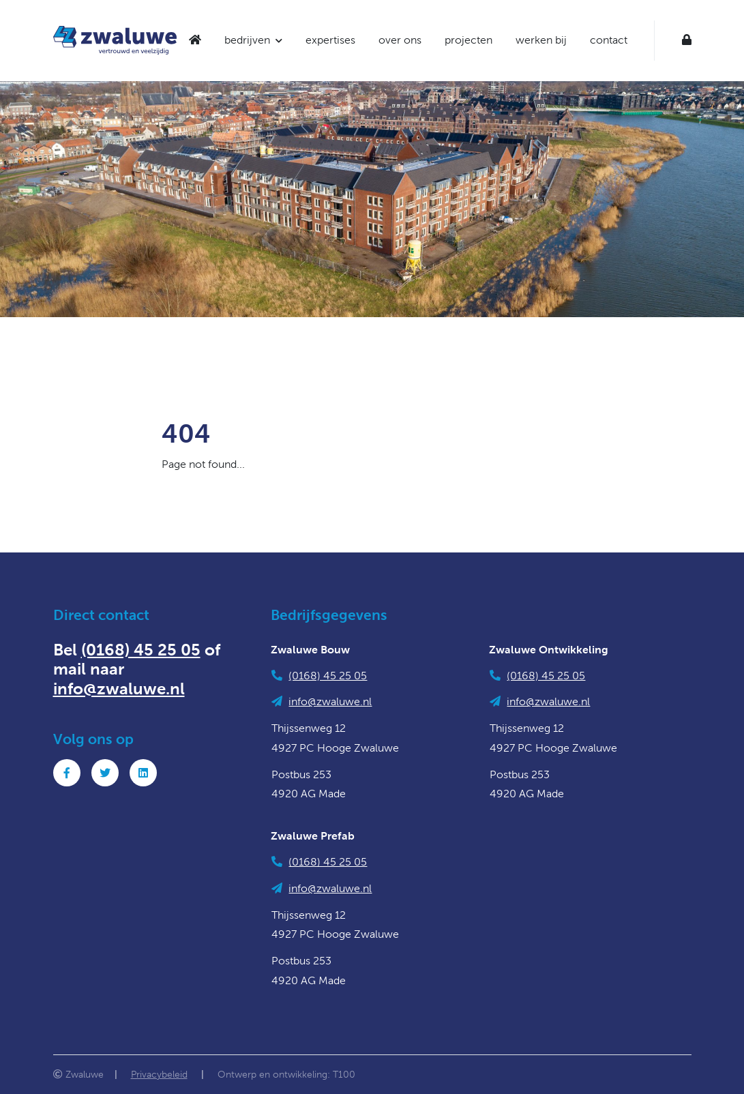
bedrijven (247, 40)
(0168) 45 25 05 (140, 650)
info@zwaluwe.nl (119, 689)
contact (608, 40)
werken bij (541, 40)
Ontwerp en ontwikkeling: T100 (286, 1074)
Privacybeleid (159, 1074)
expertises (330, 40)
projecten (468, 40)
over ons (399, 40)
